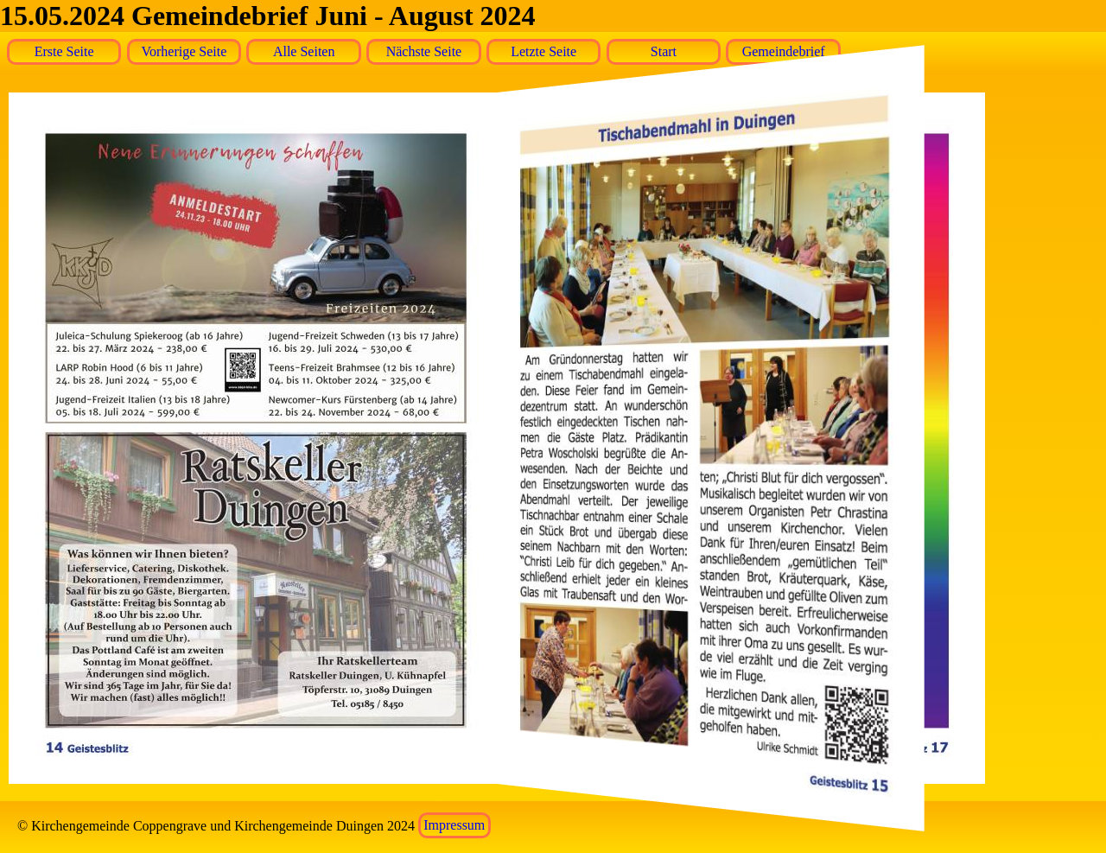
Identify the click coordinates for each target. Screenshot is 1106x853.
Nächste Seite (424, 51)
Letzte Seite (543, 51)
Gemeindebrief (783, 51)
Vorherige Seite (184, 51)
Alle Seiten (304, 51)
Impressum (454, 825)
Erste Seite (64, 51)
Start (664, 51)
